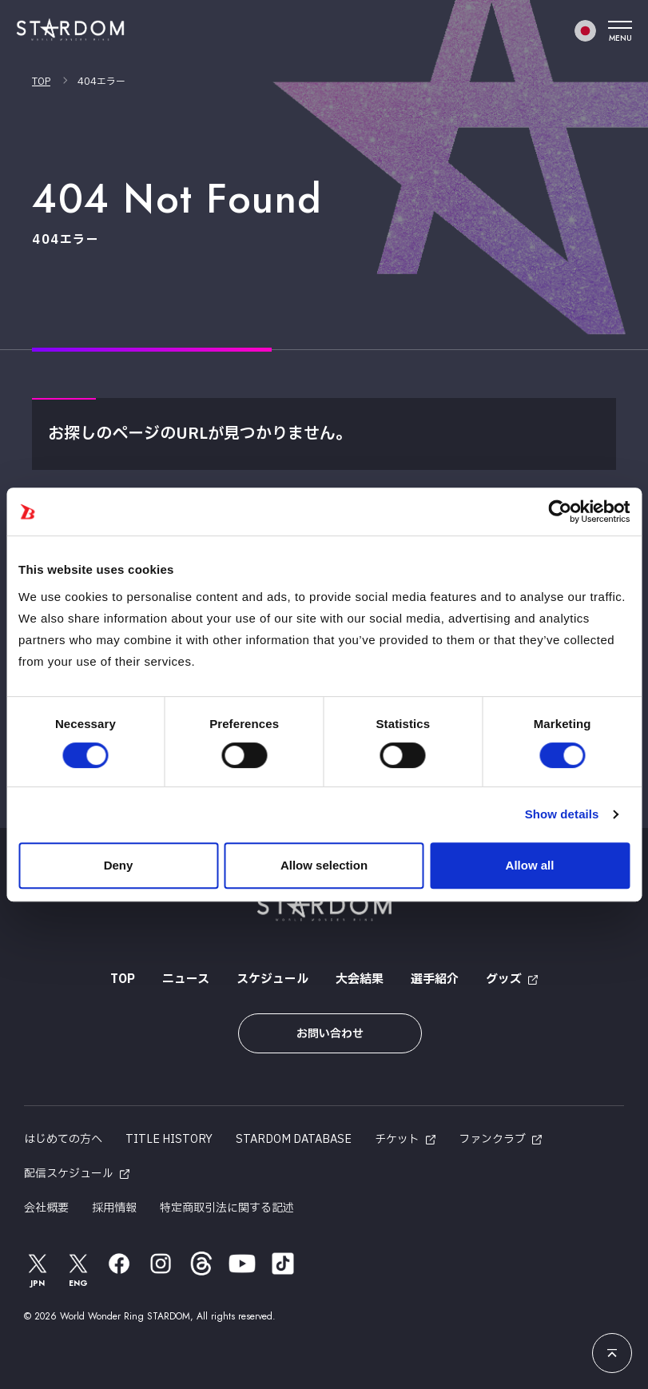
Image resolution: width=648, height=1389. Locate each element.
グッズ (504, 979)
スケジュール (272, 979)
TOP (41, 81)
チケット (397, 1139)
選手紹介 (435, 979)
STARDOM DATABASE (294, 1139)
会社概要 (46, 1208)
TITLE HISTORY (169, 1139)
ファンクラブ (492, 1139)
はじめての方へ (63, 1139)
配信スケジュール (68, 1173)
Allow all (530, 865)
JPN (37, 1269)
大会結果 (360, 979)
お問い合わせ (330, 1033)
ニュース (185, 979)
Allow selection (324, 865)
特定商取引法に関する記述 (227, 1208)
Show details (562, 814)
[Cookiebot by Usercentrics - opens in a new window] (560, 511)
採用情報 (114, 1208)
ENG (79, 1269)
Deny (118, 865)
